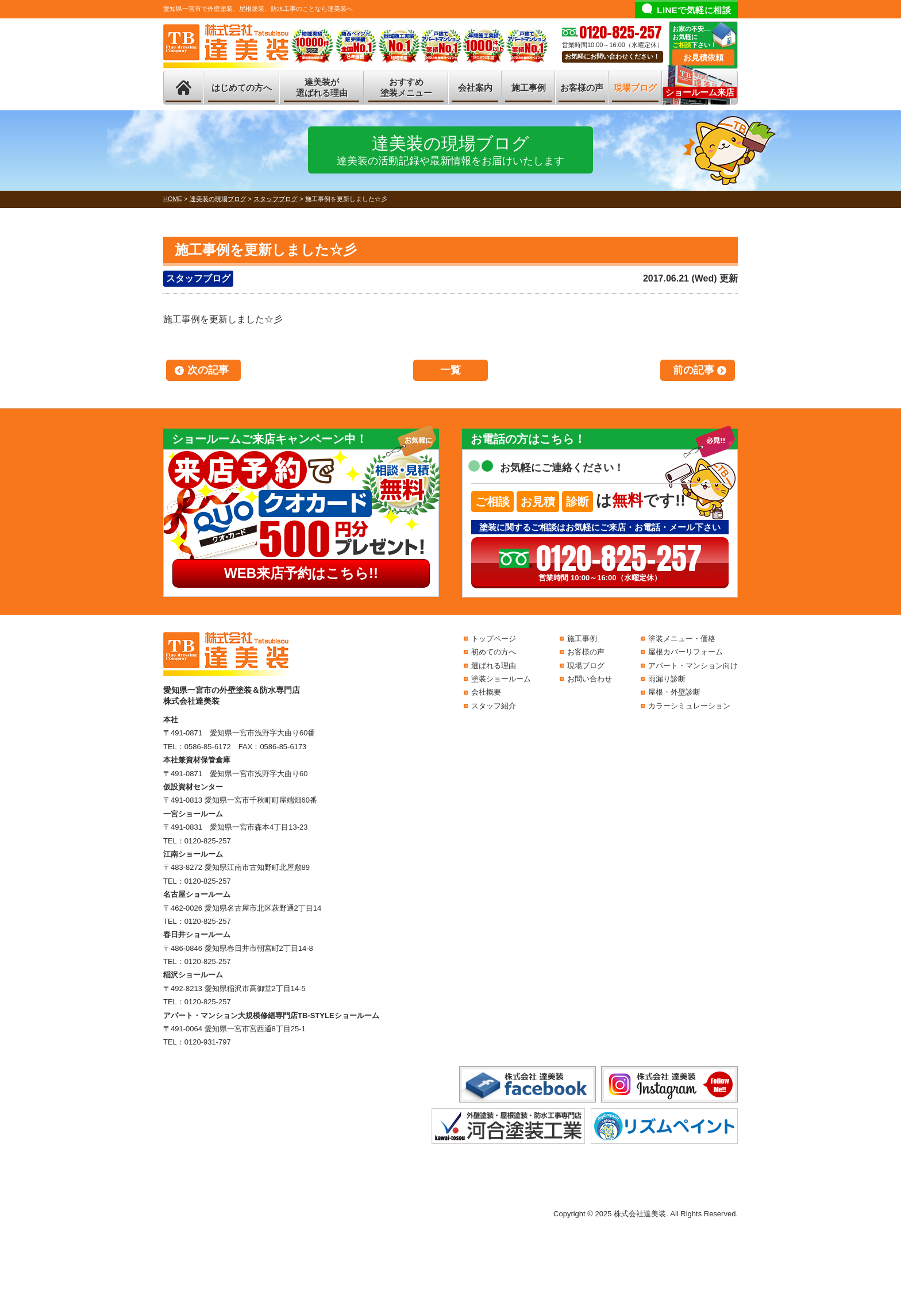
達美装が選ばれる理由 (322, 87)
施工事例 (528, 87)
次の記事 (208, 370)
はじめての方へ (241, 87)
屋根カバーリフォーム (685, 652)
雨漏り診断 (667, 679)
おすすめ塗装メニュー (406, 87)
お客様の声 (581, 87)
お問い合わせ (589, 679)
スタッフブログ (198, 278)
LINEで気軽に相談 (694, 10)
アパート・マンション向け (693, 665)
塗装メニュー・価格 (681, 638)
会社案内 (475, 87)
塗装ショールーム (501, 679)
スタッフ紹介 (493, 706)
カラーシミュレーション (689, 706)
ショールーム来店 (699, 92)
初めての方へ (493, 652)
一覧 (450, 370)
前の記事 (693, 370)
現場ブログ (635, 87)
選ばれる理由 (493, 665)
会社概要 (486, 692)
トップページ (493, 638)
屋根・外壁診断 (674, 692)
